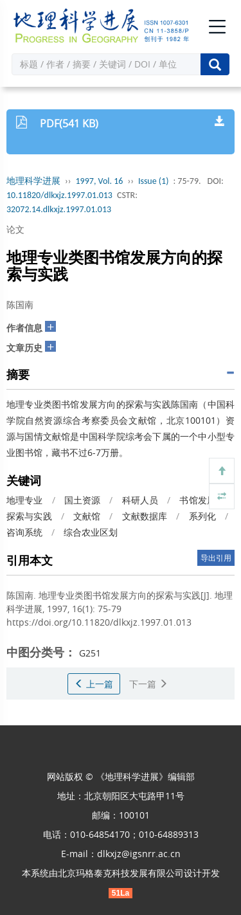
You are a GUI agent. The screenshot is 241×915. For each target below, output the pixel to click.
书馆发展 (197, 500)
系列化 (202, 516)
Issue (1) (153, 181)
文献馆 (86, 516)
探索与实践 (29, 516)
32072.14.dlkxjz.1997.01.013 (58, 209)
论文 (15, 229)
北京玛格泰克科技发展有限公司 (121, 873)
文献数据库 (145, 516)
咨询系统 (24, 532)
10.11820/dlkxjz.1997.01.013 (59, 195)
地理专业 (24, 500)
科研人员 (140, 500)
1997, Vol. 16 (99, 181)
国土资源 (82, 500)
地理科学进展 (33, 181)
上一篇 (94, 684)
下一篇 (148, 684)
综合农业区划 (91, 532)
